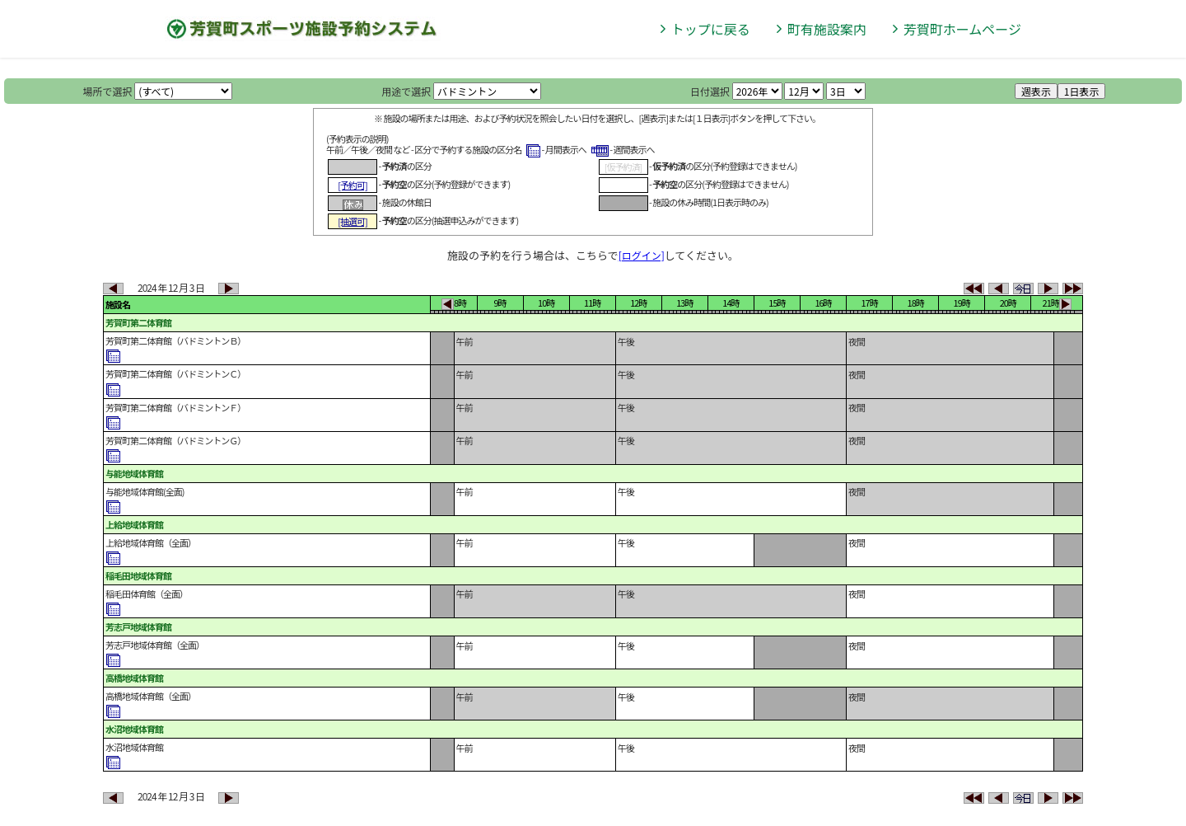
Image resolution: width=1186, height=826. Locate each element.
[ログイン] (642, 255)
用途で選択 (406, 91)
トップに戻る (710, 29)
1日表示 (1082, 91)
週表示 (1036, 91)
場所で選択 (108, 91)
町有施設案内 (826, 29)
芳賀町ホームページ (962, 29)
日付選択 (710, 91)
